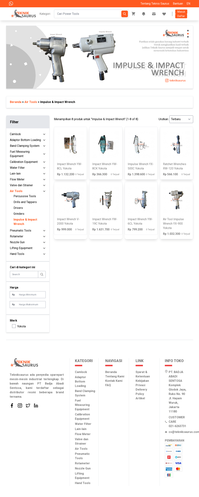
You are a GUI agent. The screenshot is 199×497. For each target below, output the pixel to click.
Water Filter (17, 167)
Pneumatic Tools (20, 230)
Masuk (181, 11)
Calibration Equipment (24, 162)
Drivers (18, 208)
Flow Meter (17, 179)
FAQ (108, 385)
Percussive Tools (25, 196)
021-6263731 (177, 426)
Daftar (181, 16)
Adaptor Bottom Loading (25, 140)
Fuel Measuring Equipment (20, 154)
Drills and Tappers (25, 202)
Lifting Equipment (21, 248)
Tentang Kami (114, 376)
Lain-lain (15, 173)
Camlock (15, 134)
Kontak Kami (113, 381)
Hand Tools (17, 254)
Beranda (15, 102)
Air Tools (30, 102)
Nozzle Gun (17, 242)
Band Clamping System (24, 146)
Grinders (19, 213)
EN (188, 3)
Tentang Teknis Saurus (155, 3)
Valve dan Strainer (21, 185)
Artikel (140, 398)
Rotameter (16, 236)
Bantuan (178, 3)
